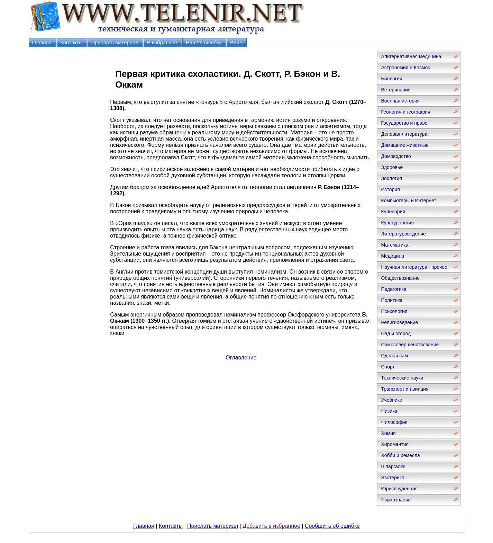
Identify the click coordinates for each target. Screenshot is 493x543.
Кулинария (393, 211)
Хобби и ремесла (400, 455)
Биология (391, 78)
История (390, 189)
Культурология (397, 222)
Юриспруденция (399, 488)
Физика (389, 411)
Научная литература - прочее (414, 267)
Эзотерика (392, 477)
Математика (394, 245)
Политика (391, 300)
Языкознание (396, 499)
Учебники (391, 400)
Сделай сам (394, 355)
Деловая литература (404, 134)
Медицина (392, 256)
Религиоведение (399, 322)
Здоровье (392, 167)
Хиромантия (395, 444)
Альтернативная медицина (411, 56)
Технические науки (402, 378)
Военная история (400, 101)
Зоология (391, 178)
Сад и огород (396, 333)
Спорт (387, 367)
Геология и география (405, 112)
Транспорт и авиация (404, 389)
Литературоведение (403, 234)
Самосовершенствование (410, 344)
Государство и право (404, 123)
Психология (394, 311)
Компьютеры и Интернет (408, 200)
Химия (388, 433)
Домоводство (396, 156)
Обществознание (400, 278)
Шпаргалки (393, 466)
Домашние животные (404, 145)
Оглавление (241, 357)
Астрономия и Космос (405, 67)
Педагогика (393, 289)
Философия (394, 422)
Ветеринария (395, 89)
